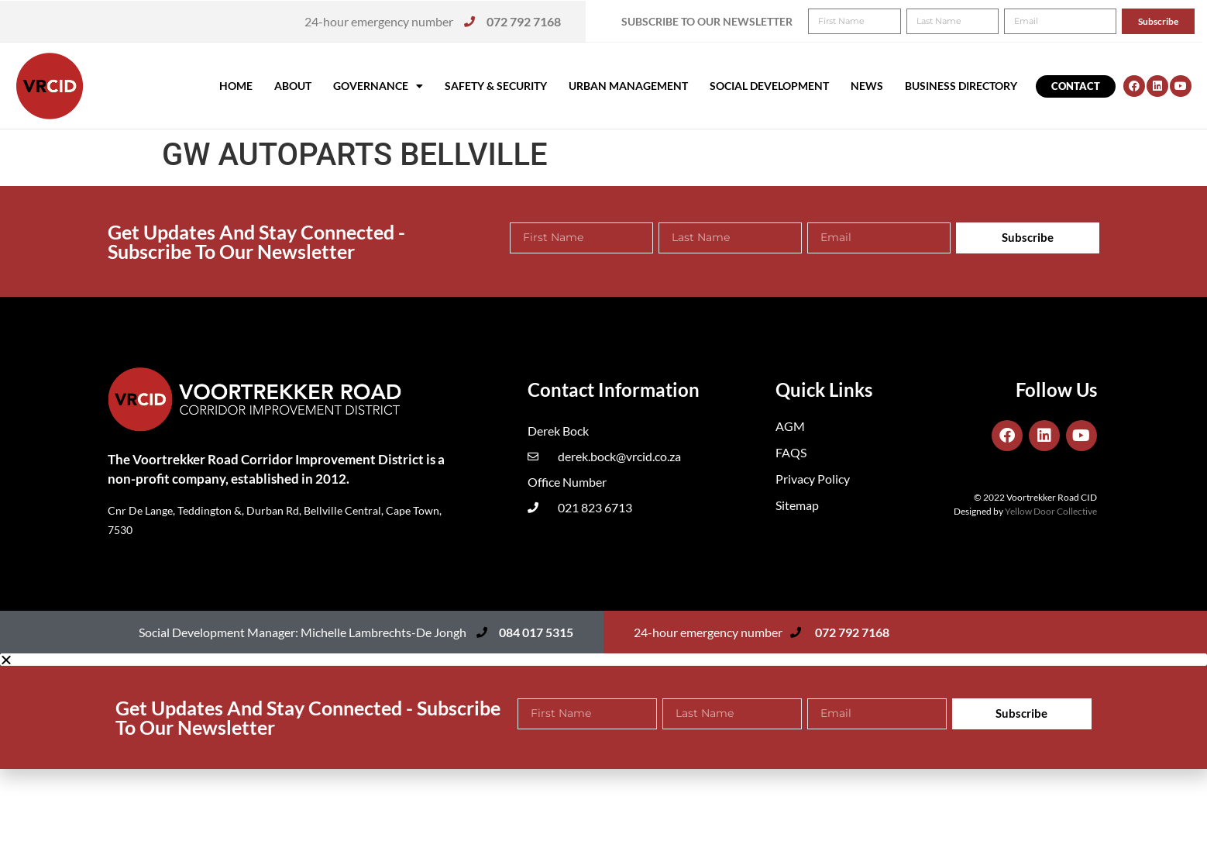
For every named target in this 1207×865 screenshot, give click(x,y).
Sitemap (797, 505)
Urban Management (628, 85)
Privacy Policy (812, 478)
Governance (378, 86)
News (867, 85)
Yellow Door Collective (1051, 511)
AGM (790, 426)
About (292, 85)
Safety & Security (496, 85)
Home (236, 85)
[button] (1174, 22)
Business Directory (961, 85)
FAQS (790, 452)
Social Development (769, 85)
